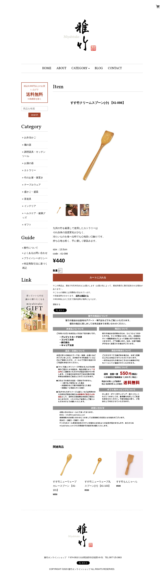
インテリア (30, 206)
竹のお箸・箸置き (33, 177)
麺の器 (27, 144)
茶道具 (27, 198)
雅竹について (31, 247)
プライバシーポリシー (35, 258)
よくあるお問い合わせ (35, 253)
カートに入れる (98, 277)
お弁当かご (30, 137)
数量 (55, 270)
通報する (56, 304)
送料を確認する (82, 296)
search (34, 114)
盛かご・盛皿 (31, 191)
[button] (80, 68)
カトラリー (30, 170)
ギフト (27, 224)
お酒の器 (29, 163)
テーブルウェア (32, 184)
